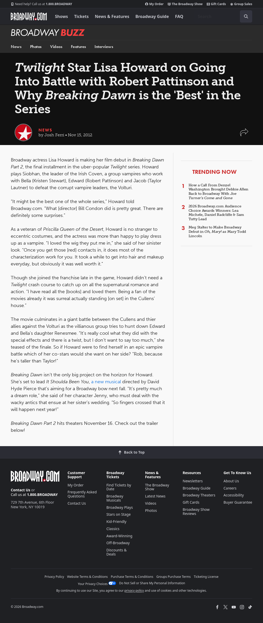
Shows (61, 16)
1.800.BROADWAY (41, 4)
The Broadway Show (185, 4)
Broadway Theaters (199, 495)
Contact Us (20, 489)
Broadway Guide (152, 16)
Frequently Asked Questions (82, 494)
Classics (112, 528)
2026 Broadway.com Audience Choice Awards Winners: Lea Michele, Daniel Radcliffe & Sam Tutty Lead (216, 212)
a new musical (106, 382)
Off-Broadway (118, 542)
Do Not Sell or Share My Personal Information (152, 583)
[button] (244, 134)
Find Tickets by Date (118, 487)
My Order (154, 4)
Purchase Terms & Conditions (132, 576)
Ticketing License (206, 576)
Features (78, 46)
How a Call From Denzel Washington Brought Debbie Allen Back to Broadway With (218, 191)
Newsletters (193, 480)
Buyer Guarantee (237, 502)
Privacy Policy (54, 576)
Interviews (104, 46)
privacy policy (134, 590)
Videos (56, 46)
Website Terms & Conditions (87, 576)
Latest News (155, 496)
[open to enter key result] (246, 16)
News (16, 46)
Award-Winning (119, 535)
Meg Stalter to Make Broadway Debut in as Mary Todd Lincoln (217, 231)
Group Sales (241, 4)
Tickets (81, 16)
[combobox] (223, 16)
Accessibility (233, 495)
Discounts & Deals (116, 552)
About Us (231, 480)
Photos (36, 46)
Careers (229, 488)
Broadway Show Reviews (196, 511)
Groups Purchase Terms (173, 576)
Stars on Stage (118, 514)
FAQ (179, 16)
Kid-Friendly (116, 521)
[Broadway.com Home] (29, 16)
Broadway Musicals (114, 498)
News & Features (112, 16)
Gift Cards (216, 4)
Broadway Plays (119, 507)
